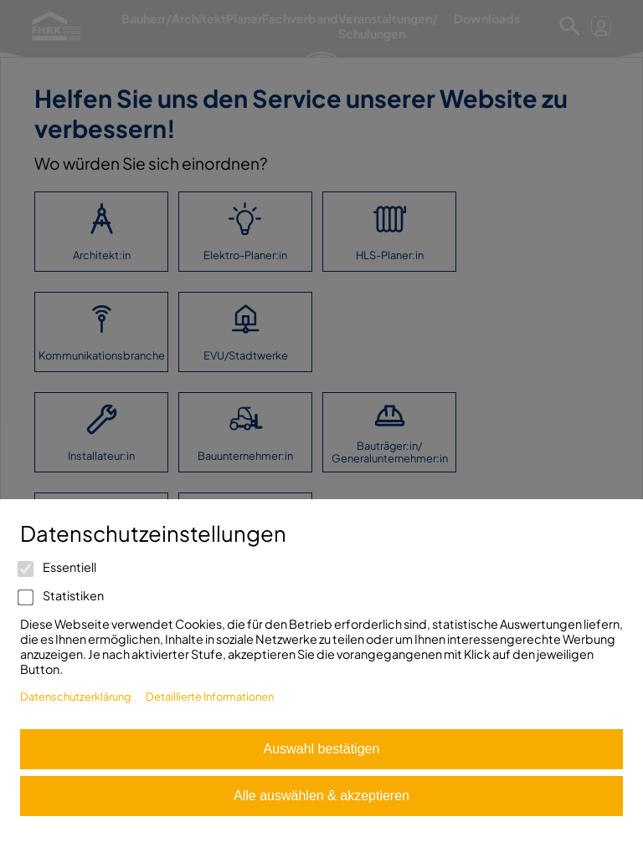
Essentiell (58, 566)
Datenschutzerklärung (75, 696)
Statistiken (62, 595)
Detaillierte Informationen (210, 696)
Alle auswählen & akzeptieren (321, 795)
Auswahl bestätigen (322, 749)
